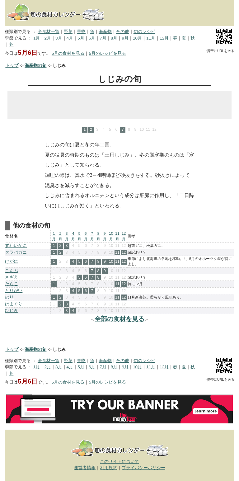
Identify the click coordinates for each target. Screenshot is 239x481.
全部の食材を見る (119, 318)
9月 (125, 38)
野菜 (68, 31)
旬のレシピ (144, 31)
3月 (58, 38)
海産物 (105, 31)
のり (9, 297)
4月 (70, 38)
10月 (137, 38)
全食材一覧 (48, 31)
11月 (150, 38)
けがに (11, 261)
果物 (81, 31)
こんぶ (11, 270)
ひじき (11, 310)
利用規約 (108, 467)
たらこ (11, 283)
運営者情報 (85, 467)
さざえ (11, 277)
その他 (122, 31)
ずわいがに (16, 245)
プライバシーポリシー (143, 467)
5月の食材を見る (68, 53)
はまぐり (13, 304)
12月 (164, 38)
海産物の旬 (35, 65)
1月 (36, 38)
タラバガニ (16, 252)
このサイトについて (119, 461)
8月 (114, 38)
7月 (103, 38)
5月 (80, 38)
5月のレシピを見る (107, 53)
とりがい (13, 290)
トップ (11, 65)
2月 (47, 38)
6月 (92, 38)
